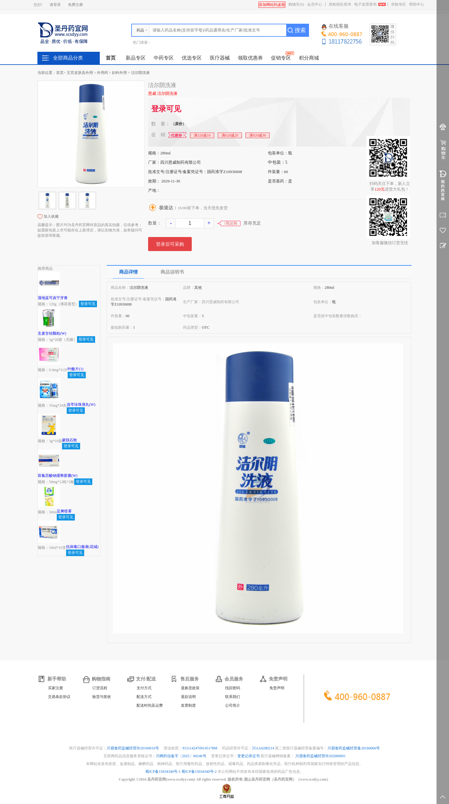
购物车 (296, 4)
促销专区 (281, 58)
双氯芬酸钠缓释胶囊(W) (57, 475)
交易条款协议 (59, 697)
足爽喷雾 (64, 511)
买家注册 (55, 688)
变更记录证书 (248, 756)
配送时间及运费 (150, 705)
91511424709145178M (200, 748)
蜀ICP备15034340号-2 (199, 771)
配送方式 (144, 697)
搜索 (300, 30)
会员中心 (314, 4)
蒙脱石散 (69, 440)
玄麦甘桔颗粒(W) (52, 333)
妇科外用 (119, 72)
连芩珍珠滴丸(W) (81, 404)
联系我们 (232, 697)
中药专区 (164, 58)
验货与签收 (101, 697)
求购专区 (398, 4)
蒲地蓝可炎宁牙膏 (53, 298)
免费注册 (75, 4)
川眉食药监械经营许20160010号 (133, 748)
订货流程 (99, 688)
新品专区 (136, 58)
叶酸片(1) (75, 369)
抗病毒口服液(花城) (82, 547)
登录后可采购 (170, 244)
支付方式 (144, 688)
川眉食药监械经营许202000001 (320, 756)
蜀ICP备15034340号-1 (163, 771)
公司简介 (232, 705)
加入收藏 (51, 216)
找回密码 (232, 688)
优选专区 (192, 58)
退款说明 (188, 697)
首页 (111, 58)
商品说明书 (172, 271)
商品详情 (128, 271)
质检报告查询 (340, 4)
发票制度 (188, 705)
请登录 (55, 4)
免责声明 (276, 688)
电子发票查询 (365, 4)
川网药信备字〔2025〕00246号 (181, 756)
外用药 (102, 72)
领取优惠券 (250, 58)
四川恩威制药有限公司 (180, 162)
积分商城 (309, 58)
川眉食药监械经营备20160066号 (353, 748)
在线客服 (335, 26)
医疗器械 (220, 58)
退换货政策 (190, 688)
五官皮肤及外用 (80, 72)
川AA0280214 (263, 748)
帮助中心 (416, 4)
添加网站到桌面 (272, 4)
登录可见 (166, 109)
